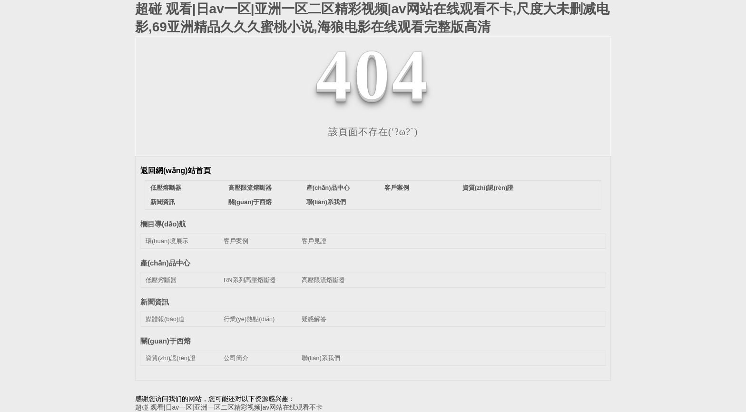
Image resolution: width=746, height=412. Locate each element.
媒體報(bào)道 (165, 319)
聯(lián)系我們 (326, 202)
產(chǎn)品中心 (328, 187)
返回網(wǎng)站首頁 (175, 171)
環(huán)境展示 (167, 241)
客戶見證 (314, 241)
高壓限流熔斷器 (250, 187)
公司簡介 (236, 358)
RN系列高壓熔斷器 (250, 280)
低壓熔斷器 (165, 187)
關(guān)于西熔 (250, 202)
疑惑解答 (314, 319)
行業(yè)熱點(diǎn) (249, 319)
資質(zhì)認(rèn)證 (488, 187)
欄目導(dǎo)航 (163, 224)
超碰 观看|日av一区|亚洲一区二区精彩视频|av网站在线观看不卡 (229, 407)
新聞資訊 (162, 202)
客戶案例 (396, 187)
